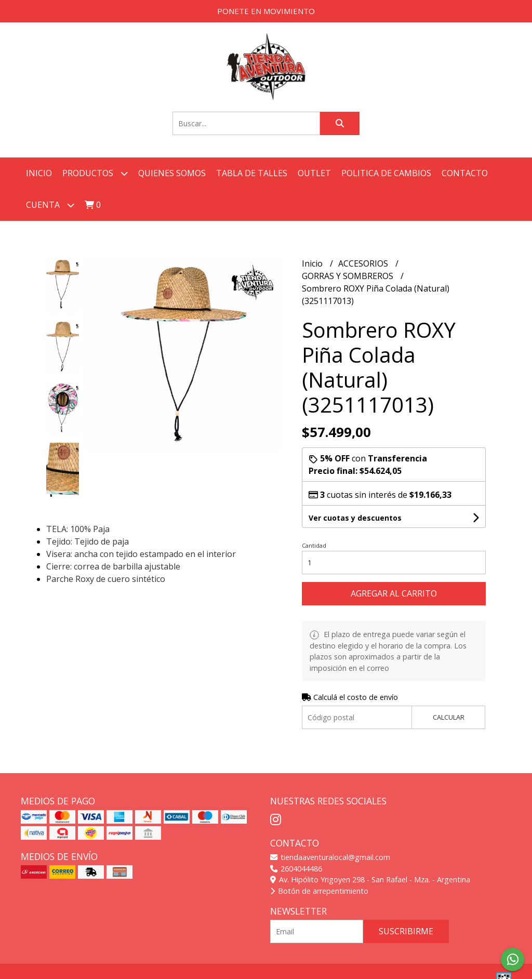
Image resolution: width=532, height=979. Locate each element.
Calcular (448, 717)
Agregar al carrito (394, 593)
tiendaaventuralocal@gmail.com (330, 857)
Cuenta (50, 205)
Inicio (39, 173)
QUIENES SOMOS (172, 173)
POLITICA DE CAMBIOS (386, 173)
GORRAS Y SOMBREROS (348, 276)
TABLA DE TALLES (251, 173)
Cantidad (314, 545)
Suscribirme (406, 931)
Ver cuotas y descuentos (355, 518)
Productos (95, 173)
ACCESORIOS (364, 263)
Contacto (465, 173)
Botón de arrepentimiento (319, 891)
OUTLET (314, 173)
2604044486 (296, 869)
